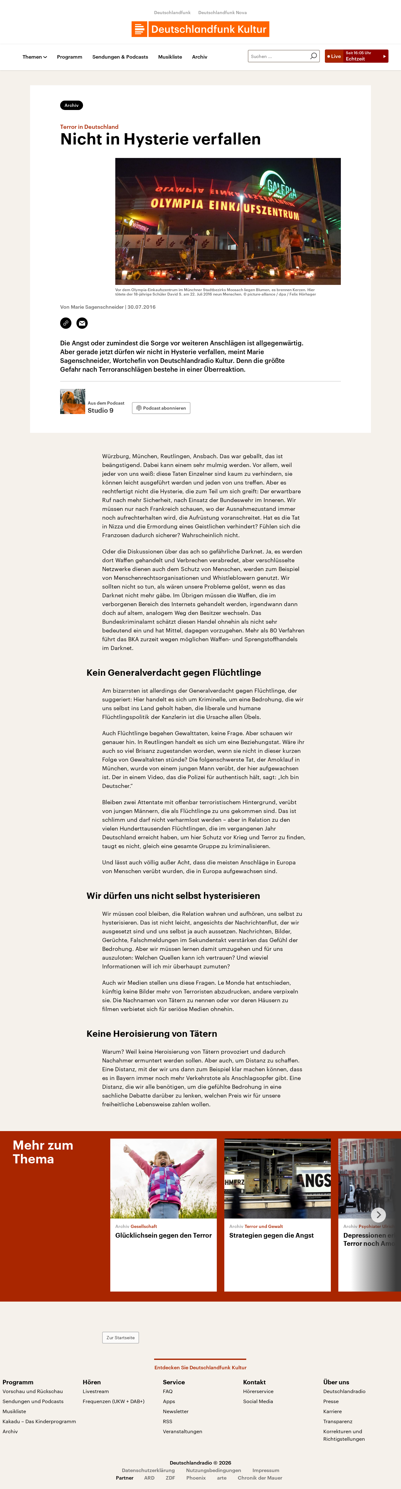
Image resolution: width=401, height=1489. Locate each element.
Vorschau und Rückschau (33, 1391)
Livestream (96, 1391)
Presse (331, 1401)
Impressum (266, 1470)
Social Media (258, 1401)
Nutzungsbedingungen (213, 1470)
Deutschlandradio (344, 1391)
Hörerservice (258, 1391)
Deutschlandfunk (172, 12)
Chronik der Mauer (260, 1478)
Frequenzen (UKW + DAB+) (113, 1401)
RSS (167, 1421)
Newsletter (176, 1411)
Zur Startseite (121, 1337)
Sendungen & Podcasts (120, 57)
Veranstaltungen (182, 1431)
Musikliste (170, 57)
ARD (149, 1478)
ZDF (170, 1478)
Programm (69, 57)
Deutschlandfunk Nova (222, 12)
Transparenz (337, 1421)
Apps (169, 1401)
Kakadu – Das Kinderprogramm (39, 1421)
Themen (32, 57)
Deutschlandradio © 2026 (200, 1462)
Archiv (199, 57)
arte (222, 1478)
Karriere (332, 1411)
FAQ (168, 1391)
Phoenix (196, 1478)
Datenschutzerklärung (148, 1470)
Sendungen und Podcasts (33, 1401)
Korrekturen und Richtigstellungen (344, 1435)
